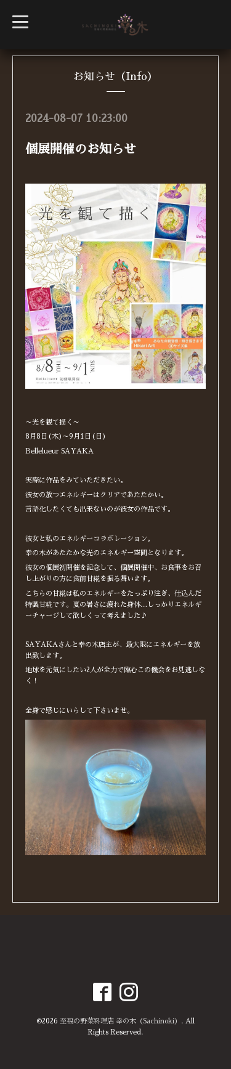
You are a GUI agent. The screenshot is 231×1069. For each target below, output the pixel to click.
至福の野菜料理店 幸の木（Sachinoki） (120, 1021)
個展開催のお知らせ (80, 149)
